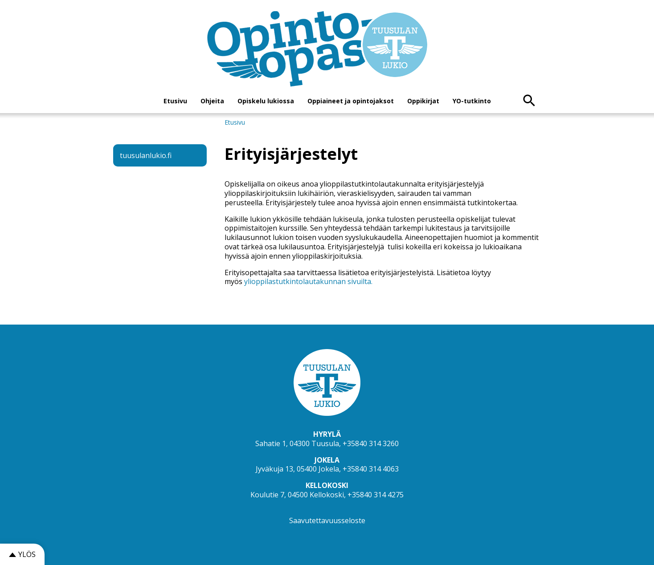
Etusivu (175, 101)
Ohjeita (212, 101)
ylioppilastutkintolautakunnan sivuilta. (308, 281)
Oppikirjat (423, 101)
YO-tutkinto (472, 101)
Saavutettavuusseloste (327, 520)
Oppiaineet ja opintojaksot (350, 101)
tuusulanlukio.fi (146, 155)
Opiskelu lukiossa (265, 101)
